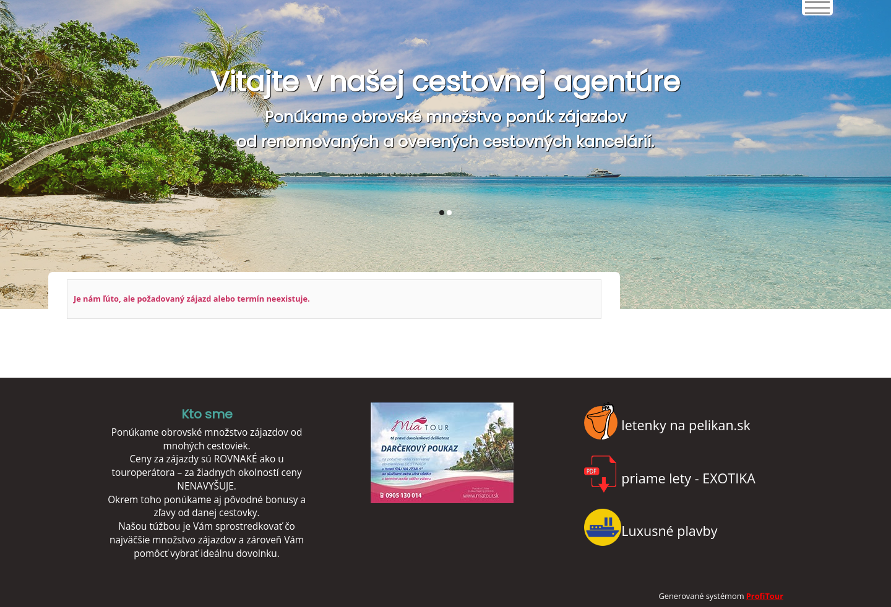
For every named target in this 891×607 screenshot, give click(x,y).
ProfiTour (764, 595)
